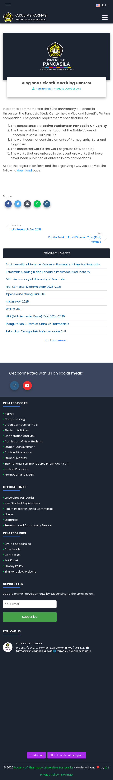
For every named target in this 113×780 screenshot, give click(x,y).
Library (9, 514)
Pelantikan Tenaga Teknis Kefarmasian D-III (36, 331)
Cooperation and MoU (20, 436)
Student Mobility (16, 458)
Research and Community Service (28, 525)
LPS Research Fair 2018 (42, 227)
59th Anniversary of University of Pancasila (35, 279)
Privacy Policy (14, 566)
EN (101, 5)
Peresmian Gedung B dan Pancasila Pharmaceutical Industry (48, 272)
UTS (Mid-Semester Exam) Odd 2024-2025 (35, 316)
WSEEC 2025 (14, 309)
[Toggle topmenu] (8, 5)
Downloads (12, 549)
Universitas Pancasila (19, 498)
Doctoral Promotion (18, 452)
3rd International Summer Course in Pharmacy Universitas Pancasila (53, 264)
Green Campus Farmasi (21, 425)
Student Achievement (20, 447)
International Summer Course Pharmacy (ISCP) (37, 464)
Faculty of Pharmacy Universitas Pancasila (43, 767)
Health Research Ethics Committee (29, 509)
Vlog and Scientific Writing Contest (56, 83)
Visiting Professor (17, 469)
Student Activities (17, 430)
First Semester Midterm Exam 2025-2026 (34, 287)
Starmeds (11, 520)
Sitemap (67, 775)
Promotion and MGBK (19, 475)
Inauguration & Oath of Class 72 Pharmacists (37, 324)
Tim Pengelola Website (20, 572)
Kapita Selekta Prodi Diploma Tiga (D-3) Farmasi (70, 238)
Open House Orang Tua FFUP (25, 294)
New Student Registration (22, 503)
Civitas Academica (18, 544)
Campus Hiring (15, 419)
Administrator (44, 88)
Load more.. (56, 340)
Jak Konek (11, 560)
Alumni (9, 414)
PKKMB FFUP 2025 (17, 301)
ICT (107, 767)
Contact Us (12, 555)
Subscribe (29, 616)
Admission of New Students (24, 441)
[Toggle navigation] (105, 17)
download (24, 170)
